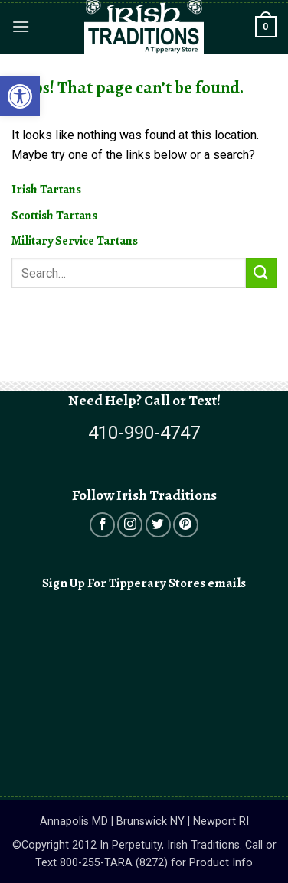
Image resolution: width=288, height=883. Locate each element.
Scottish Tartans (54, 215)
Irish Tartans (46, 189)
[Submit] (261, 273)
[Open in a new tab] (102, 524)
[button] (20, 26)
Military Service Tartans (74, 240)
